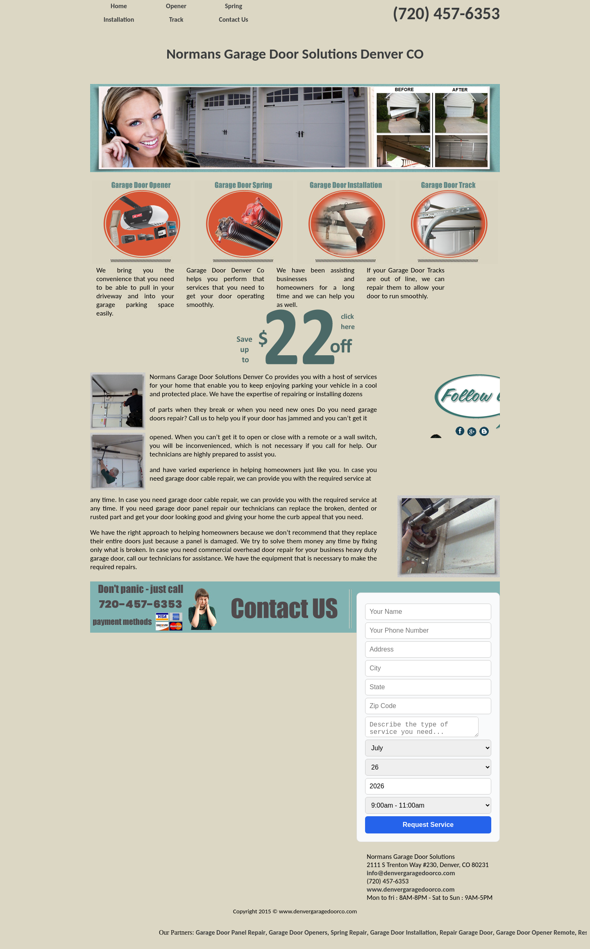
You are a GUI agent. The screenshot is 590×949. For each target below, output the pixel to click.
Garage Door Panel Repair (233, 932)
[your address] (428, 649)
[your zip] (428, 706)
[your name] (428, 612)
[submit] (428, 824)
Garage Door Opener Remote (538, 932)
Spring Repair (351, 932)
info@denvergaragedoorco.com (411, 873)
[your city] (428, 668)
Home (119, 6)
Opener (176, 6)
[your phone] (428, 630)
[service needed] (422, 727)
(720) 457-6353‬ (446, 13)
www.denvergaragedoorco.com (411, 889)
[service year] (428, 786)
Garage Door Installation (405, 932)
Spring (233, 6)
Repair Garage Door (468, 932)
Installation (119, 19)
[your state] (428, 687)
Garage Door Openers (300, 932)
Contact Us (233, 19)
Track (176, 19)
